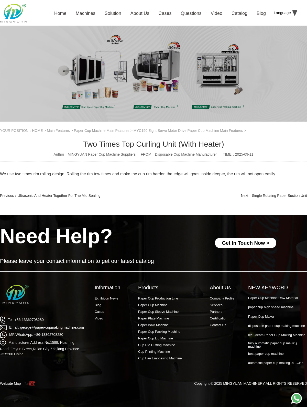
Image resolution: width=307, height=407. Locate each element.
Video (99, 318)
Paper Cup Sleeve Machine (158, 312)
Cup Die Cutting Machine (156, 345)
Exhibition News (106, 298)
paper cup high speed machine (271, 307)
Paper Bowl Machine (153, 325)
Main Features (58, 130)
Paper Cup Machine (153, 305)
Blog (98, 305)
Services (216, 305)
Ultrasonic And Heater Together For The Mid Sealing (58, 196)
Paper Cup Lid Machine (155, 338)
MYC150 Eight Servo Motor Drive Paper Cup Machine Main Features (188, 130)
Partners (216, 312)
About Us (220, 287)
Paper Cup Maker (261, 316)
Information (107, 287)
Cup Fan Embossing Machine (160, 358)
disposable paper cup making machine (276, 325)
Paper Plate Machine (153, 318)
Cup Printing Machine (154, 352)
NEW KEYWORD (268, 287)
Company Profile (222, 298)
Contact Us (218, 325)
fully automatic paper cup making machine (272, 344)
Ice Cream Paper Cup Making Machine (276, 335)
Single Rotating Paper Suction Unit (279, 196)
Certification (218, 318)
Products (148, 287)
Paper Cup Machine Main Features (101, 130)
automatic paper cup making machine (275, 363)
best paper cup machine (266, 353)
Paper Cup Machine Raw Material (273, 297)
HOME (37, 130)
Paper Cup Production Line (158, 298)
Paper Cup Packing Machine (159, 332)
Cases (99, 312)
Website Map (10, 383)
